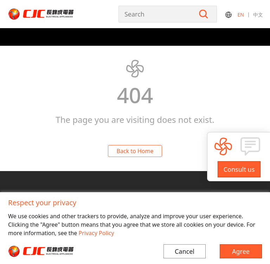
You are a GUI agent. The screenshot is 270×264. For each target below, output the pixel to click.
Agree (241, 251)
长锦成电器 (55, 14)
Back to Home (135, 151)
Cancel (184, 251)
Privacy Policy (96, 233)
